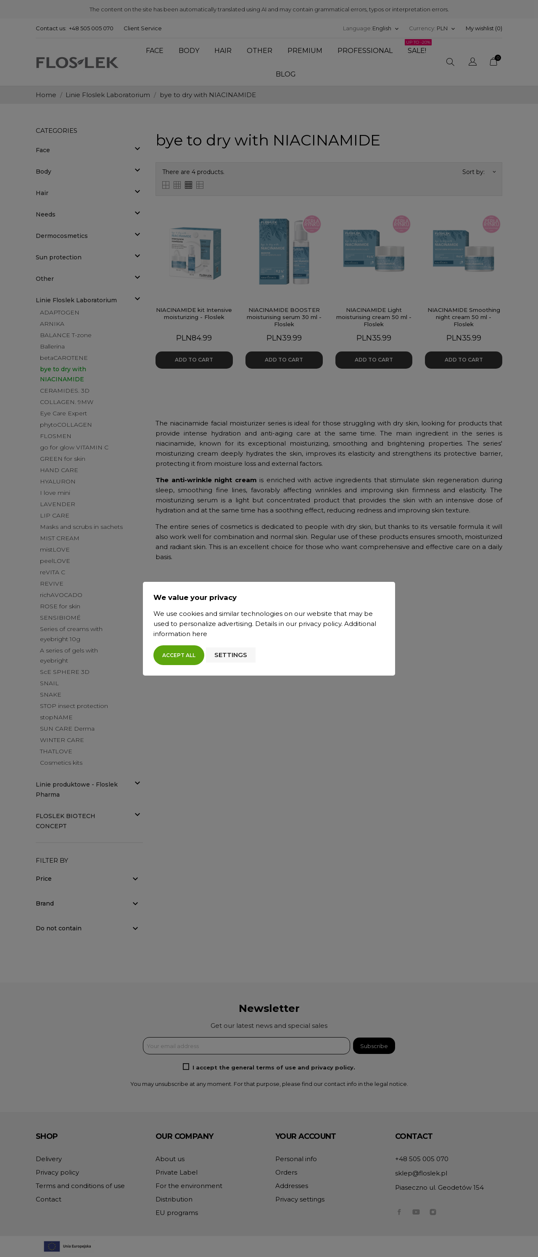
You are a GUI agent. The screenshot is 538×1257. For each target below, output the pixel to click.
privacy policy (319, 624)
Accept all (178, 655)
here (199, 634)
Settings (230, 655)
